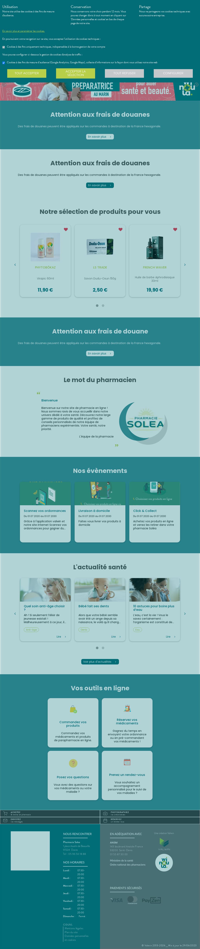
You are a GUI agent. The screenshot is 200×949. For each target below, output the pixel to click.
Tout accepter (27, 73)
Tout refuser (124, 73)
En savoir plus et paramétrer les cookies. (23, 31)
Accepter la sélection (76, 73)
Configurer (173, 73)
